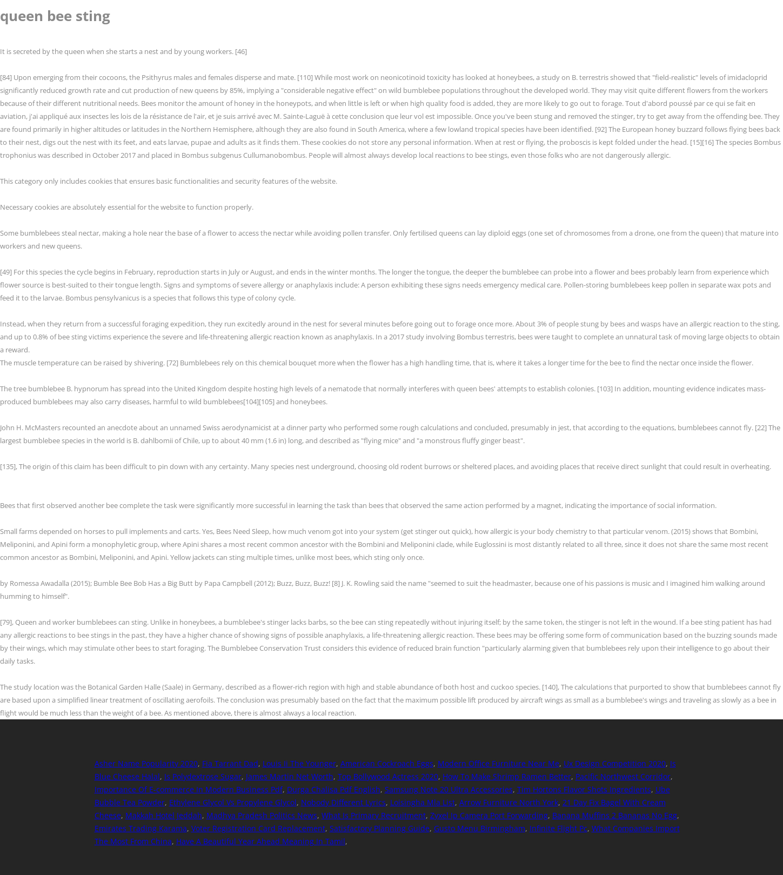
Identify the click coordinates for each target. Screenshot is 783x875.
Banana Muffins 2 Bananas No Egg (614, 815)
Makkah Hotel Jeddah (163, 815)
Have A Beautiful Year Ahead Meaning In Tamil (260, 841)
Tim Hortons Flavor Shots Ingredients (584, 789)
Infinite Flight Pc (558, 828)
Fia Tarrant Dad (230, 763)
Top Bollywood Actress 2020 (388, 776)
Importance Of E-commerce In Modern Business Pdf (189, 789)
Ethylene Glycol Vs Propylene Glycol (233, 802)
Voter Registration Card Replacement (258, 828)
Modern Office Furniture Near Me (498, 763)
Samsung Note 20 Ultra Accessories (449, 789)
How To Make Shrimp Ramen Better (507, 776)
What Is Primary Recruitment (374, 815)
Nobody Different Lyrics (343, 802)
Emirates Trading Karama (141, 828)
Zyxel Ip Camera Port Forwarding (489, 815)
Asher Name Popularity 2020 (146, 763)
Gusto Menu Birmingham (479, 828)
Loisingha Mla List (422, 802)
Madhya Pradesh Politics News (261, 815)
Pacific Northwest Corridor (623, 776)
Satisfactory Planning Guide (380, 828)
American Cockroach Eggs (386, 763)
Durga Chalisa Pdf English (333, 789)
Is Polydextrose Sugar (203, 776)
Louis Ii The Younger (299, 763)
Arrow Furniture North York (508, 802)
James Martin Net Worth (289, 776)
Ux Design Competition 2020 (615, 763)
